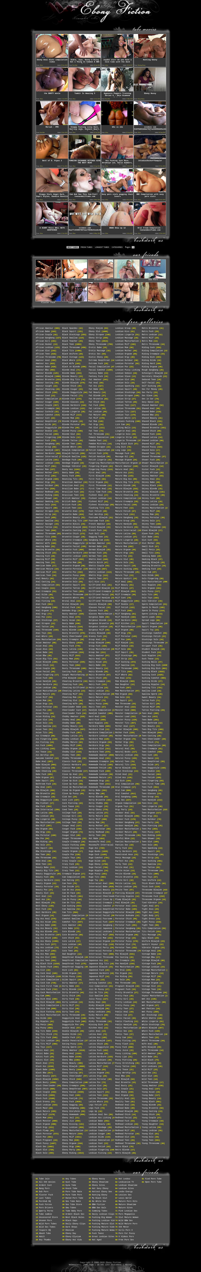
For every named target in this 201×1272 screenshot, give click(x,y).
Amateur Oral (43, 476)
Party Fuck (121, 848)
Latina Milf (95, 1066)
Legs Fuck (94, 1108)
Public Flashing (124, 1021)
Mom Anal (120, 678)
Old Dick (120, 781)
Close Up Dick (69, 781)
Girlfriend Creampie (100, 591)
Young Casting (149, 1111)
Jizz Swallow (96, 996)
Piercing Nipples (124, 896)
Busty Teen (68, 665)
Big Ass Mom (42, 954)
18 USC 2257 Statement (109, 1265)
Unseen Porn (45, 1220)
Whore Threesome (150, 1041)
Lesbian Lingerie (124, 334)
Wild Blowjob (149, 1063)
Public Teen (121, 1034)
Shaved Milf (148, 444)
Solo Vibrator (149, 601)
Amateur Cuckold (44, 412)
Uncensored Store (48, 1217)
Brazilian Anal (70, 485)
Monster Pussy (123, 720)
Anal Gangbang (43, 607)
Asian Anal (41, 646)
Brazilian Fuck (70, 492)
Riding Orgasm (149, 367)
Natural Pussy (123, 758)
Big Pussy (41, 1028)
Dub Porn (153, 279)
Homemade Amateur (98, 755)
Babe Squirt (42, 781)
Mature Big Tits (124, 482)
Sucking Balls (149, 662)
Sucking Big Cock (151, 665)
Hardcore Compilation (100, 732)
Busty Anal (68, 617)
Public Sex (121, 1031)
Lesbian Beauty (97, 1124)
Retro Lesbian (149, 334)
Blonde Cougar (69, 389)
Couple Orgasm (69, 851)
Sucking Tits (149, 688)
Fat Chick (94, 402)
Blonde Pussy (69, 431)
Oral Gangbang (123, 797)
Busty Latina (69, 649)
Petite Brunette (124, 877)
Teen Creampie (149, 748)
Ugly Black (148, 938)
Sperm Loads (148, 617)
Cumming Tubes (99, 1211)
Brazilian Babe (70, 489)
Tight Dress (148, 919)
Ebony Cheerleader (72, 1076)
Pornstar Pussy (123, 941)
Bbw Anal (40, 787)
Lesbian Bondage (97, 1127)
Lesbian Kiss (122, 331)
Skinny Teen (148, 524)
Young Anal (148, 1089)
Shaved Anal (148, 408)
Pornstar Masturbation (127, 931)
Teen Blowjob (149, 732)
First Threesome (97, 485)
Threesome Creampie (152, 893)
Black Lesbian (43, 1105)
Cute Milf (67, 947)
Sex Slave (147, 395)
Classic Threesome (72, 771)
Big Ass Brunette (45, 935)
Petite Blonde (123, 874)
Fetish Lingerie (97, 460)
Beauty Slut (42, 893)
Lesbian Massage (124, 338)
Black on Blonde (71, 367)
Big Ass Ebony (43, 941)
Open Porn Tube (153, 1182)
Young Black (148, 1102)
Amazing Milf (43, 559)
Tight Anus (148, 909)
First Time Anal (97, 489)
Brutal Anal (68, 601)
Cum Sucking (68, 906)
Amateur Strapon (44, 511)
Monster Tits (122, 723)
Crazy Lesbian (69, 867)
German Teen (95, 556)
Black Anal (41, 1063)
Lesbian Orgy (122, 357)
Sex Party (147, 392)
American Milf (43, 572)
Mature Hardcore (124, 527)
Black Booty (42, 1082)
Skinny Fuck (148, 498)
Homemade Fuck (96, 771)
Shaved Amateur (150, 405)
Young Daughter (150, 1124)
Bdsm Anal (41, 861)
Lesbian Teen (122, 405)
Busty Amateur (69, 614)
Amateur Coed (43, 395)
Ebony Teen (94, 341)
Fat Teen (93, 431)
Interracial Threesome (101, 957)
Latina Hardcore (97, 1057)
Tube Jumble (45, 1214)
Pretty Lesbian (123, 1002)
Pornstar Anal (123, 906)
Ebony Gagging (69, 1105)
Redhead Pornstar (124, 1134)
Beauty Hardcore (44, 880)
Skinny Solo (148, 521)
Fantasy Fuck (96, 376)
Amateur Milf (43, 466)
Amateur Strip (43, 514)
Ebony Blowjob (69, 1066)
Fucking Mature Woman (103, 1230)
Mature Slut (121, 559)
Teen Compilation (151, 745)
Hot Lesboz (124, 1179)
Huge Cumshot (96, 858)
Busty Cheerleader (72, 636)
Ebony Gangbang (70, 1108)
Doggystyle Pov (70, 1024)
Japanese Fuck (96, 970)
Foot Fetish (95, 511)
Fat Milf (93, 418)
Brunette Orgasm (71, 566)
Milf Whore (121, 675)
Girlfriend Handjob (99, 598)
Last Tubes (74, 302)
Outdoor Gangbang (124, 822)
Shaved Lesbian (150, 440)
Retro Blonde (122, 1150)
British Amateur (71, 498)
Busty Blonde (69, 630)
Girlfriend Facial (99, 594)
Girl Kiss (94, 582)
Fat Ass (93, 386)
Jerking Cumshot (97, 983)
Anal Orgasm (42, 610)
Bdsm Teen (41, 864)
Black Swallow (69, 338)
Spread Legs (148, 620)
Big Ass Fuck (43, 944)
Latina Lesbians (97, 1060)
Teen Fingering (150, 781)
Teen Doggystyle (150, 768)
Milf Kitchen (122, 623)
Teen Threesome (150, 870)
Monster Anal (122, 707)
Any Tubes (70, 1179)
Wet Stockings (149, 1015)
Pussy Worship (123, 1073)
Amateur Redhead (44, 492)
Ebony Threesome (97, 344)
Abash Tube (45, 1233)
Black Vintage (69, 357)
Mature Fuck (121, 514)
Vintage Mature (150, 973)
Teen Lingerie (149, 806)
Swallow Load (149, 691)
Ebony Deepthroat (71, 1089)
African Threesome (46, 357)
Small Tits (148, 553)
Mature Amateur (123, 466)
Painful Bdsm (122, 838)
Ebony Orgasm (69, 1143)
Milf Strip (121, 659)
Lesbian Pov (121, 367)
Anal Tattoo (42, 627)
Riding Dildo (149, 360)
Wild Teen (147, 1079)
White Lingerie (150, 1021)
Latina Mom (94, 1069)
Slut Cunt (147, 540)
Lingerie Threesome (125, 440)
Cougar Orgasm (69, 832)
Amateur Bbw (42, 370)
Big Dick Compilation (47, 1005)
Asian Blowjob (43, 662)
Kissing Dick (96, 1024)
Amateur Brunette (45, 379)
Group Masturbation (99, 649)
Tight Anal (148, 906)
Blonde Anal (68, 370)
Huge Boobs (94, 851)
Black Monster (43, 1121)
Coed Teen (67, 809)
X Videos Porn (126, 1236)
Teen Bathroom (149, 723)
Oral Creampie (123, 787)
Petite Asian (122, 870)
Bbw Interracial (44, 809)
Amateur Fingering (46, 437)
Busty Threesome (71, 668)
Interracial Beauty (99, 890)
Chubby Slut (68, 752)
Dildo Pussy (68, 976)
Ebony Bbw (67, 1060)
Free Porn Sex (126, 1240)
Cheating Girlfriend (73, 688)
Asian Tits (41, 732)
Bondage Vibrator (71, 466)
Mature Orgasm (123, 550)
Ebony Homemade (70, 1114)
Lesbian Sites (126, 1188)
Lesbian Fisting (97, 1153)
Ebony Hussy (98, 1179)
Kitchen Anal (96, 1028)
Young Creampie (150, 1121)
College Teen (69, 822)
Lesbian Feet (96, 1143)
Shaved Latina (149, 437)
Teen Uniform (149, 880)
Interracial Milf (98, 935)
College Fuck (69, 813)
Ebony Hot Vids (73, 1240)
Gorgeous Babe (96, 617)
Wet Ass (146, 999)
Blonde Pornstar (71, 424)
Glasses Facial (97, 607)
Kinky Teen (94, 1018)
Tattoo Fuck (148, 700)
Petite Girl (121, 880)
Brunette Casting (71, 530)
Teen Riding (148, 835)
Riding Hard (148, 363)
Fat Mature (94, 415)
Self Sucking (149, 386)
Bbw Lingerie (43, 819)
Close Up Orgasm (71, 790)
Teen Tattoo (148, 867)
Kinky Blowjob (96, 1005)
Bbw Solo (40, 845)
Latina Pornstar (97, 1079)
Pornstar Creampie (125, 922)
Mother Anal (121, 726)
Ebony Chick (68, 1079)
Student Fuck (149, 652)
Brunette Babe (69, 514)
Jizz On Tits (96, 992)
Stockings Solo (150, 639)
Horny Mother (96, 826)
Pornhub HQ (100, 302)
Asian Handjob (43, 681)
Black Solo (41, 1153)
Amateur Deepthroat (46, 421)
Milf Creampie (123, 594)
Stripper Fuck (149, 646)
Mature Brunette (124, 492)
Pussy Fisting (123, 1041)
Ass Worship (42, 755)
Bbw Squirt (41, 848)
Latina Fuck (95, 1050)
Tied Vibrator (149, 903)
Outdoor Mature (123, 832)
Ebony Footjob (69, 1098)
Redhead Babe (122, 1108)
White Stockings (150, 1024)
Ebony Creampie (70, 1085)
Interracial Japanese (100, 928)
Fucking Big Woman (102, 1217)
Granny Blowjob (97, 633)
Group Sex (94, 652)
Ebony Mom (67, 1140)
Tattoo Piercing (150, 710)
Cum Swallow (68, 909)
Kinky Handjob (96, 1008)
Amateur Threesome (46, 533)
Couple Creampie (71, 842)
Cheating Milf (69, 694)
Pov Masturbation (124, 967)
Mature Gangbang (124, 517)
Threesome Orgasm (151, 899)
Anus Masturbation (46, 639)
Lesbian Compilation (100, 1130)
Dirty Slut (68, 1008)
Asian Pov (41, 710)
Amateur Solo (43, 505)
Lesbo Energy (126, 1192)
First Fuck (94, 479)
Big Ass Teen (43, 960)
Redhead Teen (122, 1140)
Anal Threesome (44, 630)
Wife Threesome (150, 1050)
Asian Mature (43, 694)
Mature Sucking (123, 569)
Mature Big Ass (123, 479)
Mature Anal (121, 469)
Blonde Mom (68, 418)
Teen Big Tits (149, 729)
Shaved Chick (149, 431)
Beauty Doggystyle (46, 874)
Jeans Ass (94, 980)
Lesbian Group (123, 328)
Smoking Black (149, 559)
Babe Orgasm (42, 777)
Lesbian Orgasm (123, 354)
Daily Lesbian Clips (103, 1214)
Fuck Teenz (98, 1233)
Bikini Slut (42, 1060)
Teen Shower (148, 838)
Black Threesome (71, 347)
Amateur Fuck (43, 440)
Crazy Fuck (68, 864)
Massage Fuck (122, 453)
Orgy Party (121, 809)
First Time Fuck (97, 492)
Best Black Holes (74, 1217)
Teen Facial (148, 774)
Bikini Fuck (42, 1057)
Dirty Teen (68, 1012)
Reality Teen (122, 1102)
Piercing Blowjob (124, 893)
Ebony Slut (94, 331)
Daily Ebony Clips (75, 1224)
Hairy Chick (95, 678)
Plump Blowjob (123, 899)
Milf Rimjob (121, 643)
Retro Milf (148, 338)
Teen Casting (149, 736)
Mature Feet (121, 508)
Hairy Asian (95, 662)
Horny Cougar (96, 806)
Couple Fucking (70, 845)
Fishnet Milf (96, 501)
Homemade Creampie (99, 761)
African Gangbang (45, 338)
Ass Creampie (43, 736)
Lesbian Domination (99, 1140)
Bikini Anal (42, 1050)
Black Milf (41, 1114)
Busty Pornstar (70, 662)
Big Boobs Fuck (44, 967)
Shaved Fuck (148, 434)
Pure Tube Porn (73, 1195)
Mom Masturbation (124, 691)
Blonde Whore (69, 447)
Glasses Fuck (96, 610)
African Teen (43, 354)
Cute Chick (68, 938)
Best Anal (41, 896)
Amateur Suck (43, 517)
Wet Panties (148, 1008)
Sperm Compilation (152, 604)
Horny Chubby (96, 803)
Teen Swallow (149, 864)
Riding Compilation (152, 351)
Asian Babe (41, 652)
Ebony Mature (69, 1134)
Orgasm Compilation (125, 803)
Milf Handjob (122, 617)
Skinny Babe (148, 482)
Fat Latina (94, 408)
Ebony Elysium (73, 1236)
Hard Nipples (96, 723)
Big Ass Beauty (44, 928)
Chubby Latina (69, 736)
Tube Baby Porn (73, 1211)
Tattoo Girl (148, 704)
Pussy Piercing (123, 1060)
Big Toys (40, 1047)
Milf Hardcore (123, 620)
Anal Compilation (45, 585)
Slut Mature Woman (128, 1217)
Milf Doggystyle (124, 601)
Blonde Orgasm (69, 421)
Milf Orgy (120, 633)
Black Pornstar (44, 1134)
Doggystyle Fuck (71, 1021)
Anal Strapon (43, 623)
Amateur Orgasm (44, 479)
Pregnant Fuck (123, 989)
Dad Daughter (69, 954)
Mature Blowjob (123, 489)
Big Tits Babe (43, 1031)
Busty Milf (68, 655)
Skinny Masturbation (153, 508)
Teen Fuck (147, 787)
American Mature (44, 569)
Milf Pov (120, 639)
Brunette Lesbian (71, 556)
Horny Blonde (96, 797)
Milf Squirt (121, 652)
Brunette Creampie (72, 540)
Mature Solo (121, 562)
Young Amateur (149, 1085)
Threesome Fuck (150, 896)
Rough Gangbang (150, 370)
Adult (42, 1236)
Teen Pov (146, 829)
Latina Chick (96, 1044)
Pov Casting (121, 957)
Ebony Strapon (96, 334)
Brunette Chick (70, 533)
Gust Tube (70, 1182)
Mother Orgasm (123, 739)
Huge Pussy (94, 874)
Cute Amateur (69, 925)
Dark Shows (71, 1227)
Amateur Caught (44, 386)
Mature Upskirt (123, 578)
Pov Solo (120, 980)
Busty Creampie (70, 639)
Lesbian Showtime (128, 1185)
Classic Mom (68, 768)
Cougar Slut (68, 835)
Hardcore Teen (96, 752)
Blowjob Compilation (73, 450)
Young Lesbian (149, 1130)
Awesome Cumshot (44, 758)
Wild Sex (146, 1073)
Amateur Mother (44, 472)
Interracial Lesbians (100, 931)
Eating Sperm (69, 1047)
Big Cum (40, 996)
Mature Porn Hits (128, 1201)
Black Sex (41, 1146)
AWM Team (88, 1265)
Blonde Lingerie (71, 412)
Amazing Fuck (43, 556)
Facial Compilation (99, 367)
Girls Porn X (126, 1230)
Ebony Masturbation (72, 1130)
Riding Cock (148, 347)
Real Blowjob (122, 1079)
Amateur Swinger (44, 524)
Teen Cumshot (149, 752)
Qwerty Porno (46, 1211)
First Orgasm (96, 482)
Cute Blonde (68, 931)
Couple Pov (68, 854)
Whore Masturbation (152, 1034)
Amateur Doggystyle (46, 428)
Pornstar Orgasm (124, 935)
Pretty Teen (121, 1008)
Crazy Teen (68, 870)
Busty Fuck (68, 646)
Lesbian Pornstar (124, 363)
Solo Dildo (148, 575)
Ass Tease (41, 752)
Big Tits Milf (43, 1044)
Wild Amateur (149, 1053)
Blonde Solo (68, 437)
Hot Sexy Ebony (100, 1188)
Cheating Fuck (69, 684)
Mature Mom (121, 546)
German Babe (95, 546)
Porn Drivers (153, 302)
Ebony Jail (68, 1118)
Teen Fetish (148, 777)
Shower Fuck (148, 460)
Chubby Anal (68, 720)
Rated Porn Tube (74, 1198)
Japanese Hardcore (99, 973)
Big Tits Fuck (43, 1037)
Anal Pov (40, 617)
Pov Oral (120, 970)
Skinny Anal (148, 479)
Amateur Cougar (44, 402)
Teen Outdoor (149, 819)
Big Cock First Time (47, 986)
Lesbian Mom (121, 347)
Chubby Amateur (70, 716)
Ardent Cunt (100, 279)
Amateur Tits (43, 537)
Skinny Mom (148, 514)
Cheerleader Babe (71, 707)
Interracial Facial (99, 915)
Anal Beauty (42, 578)
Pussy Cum (120, 1037)
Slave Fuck (148, 533)
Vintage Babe (149, 954)
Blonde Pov (68, 428)
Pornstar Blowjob (124, 912)
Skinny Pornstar (150, 517)
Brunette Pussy (70, 575)
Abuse (128, 1265)
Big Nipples (42, 1021)
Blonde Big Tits (71, 379)
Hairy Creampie (97, 681)
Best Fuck (41, 909)
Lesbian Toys (122, 415)
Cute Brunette (69, 935)
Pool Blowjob (122, 903)
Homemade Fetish (97, 768)
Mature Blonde (123, 485)
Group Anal (94, 639)
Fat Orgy (93, 424)
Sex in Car (148, 399)
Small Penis (148, 550)
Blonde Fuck (68, 399)
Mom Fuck (120, 688)
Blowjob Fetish (70, 453)
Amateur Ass (42, 363)
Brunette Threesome (72, 594)
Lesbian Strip (123, 399)
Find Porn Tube (153, 1179)
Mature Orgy (121, 553)
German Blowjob (97, 550)
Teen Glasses (149, 793)
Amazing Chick (43, 553)
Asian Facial (43, 671)
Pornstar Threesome (125, 951)
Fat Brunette (96, 399)
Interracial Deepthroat (102, 909)
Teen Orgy (147, 816)
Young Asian (148, 1092)
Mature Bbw (121, 476)
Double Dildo (69, 1034)
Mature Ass (121, 472)
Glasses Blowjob (97, 604)
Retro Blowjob (123, 1153)
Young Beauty (149, 1098)
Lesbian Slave (123, 376)
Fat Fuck (93, 405)
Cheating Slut (69, 700)
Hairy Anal (94, 659)
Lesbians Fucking (124, 421)
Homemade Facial (97, 765)
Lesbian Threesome (125, 408)
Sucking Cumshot (150, 678)
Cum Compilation (71, 877)
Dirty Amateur (69, 983)
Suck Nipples (149, 655)
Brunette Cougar (71, 537)
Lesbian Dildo (96, 1137)
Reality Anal (122, 1098)
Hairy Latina (96, 688)
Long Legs (120, 450)
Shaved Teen (148, 453)
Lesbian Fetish (97, 1146)
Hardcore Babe (96, 726)
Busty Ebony (68, 643)
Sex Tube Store (73, 1204)
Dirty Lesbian (69, 1002)
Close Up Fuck (69, 784)
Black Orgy (41, 1127)
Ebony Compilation (72, 1082)
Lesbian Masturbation (127, 341)
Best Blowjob (43, 903)
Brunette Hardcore (72, 553)
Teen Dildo (148, 765)
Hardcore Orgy (96, 745)
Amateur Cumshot (44, 415)
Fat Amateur (95, 379)
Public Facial (123, 1018)
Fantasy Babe (96, 373)
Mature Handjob (123, 524)
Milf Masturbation (125, 627)
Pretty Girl (121, 999)
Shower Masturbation (153, 463)
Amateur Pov (42, 489)
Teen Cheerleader (151, 739)
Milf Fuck (120, 610)
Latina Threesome (98, 1098)
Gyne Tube (70, 1185)
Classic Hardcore (71, 765)
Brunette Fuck (69, 550)
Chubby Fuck (68, 732)
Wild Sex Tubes (47, 1227)
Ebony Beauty (69, 1063)
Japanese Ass (96, 960)
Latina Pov (94, 1082)
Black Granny (43, 1102)
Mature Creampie (124, 501)
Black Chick (42, 1089)
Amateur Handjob (44, 450)
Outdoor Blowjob (124, 816)
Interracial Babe (98, 886)
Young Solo (148, 1137)
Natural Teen (122, 761)
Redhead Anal (122, 1105)
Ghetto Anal (95, 559)
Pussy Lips (121, 1057)
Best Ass (40, 899)
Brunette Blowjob (71, 527)
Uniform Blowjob (150, 941)
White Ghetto (149, 1018)
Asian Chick (42, 665)
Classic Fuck (69, 761)
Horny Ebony (95, 809)
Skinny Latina (149, 501)
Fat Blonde (94, 395)
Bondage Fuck (69, 460)
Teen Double (148, 771)
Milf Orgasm (121, 630)
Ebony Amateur (69, 1050)
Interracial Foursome (100, 919)
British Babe (69, 501)
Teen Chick (148, 742)
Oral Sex (120, 800)
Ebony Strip (95, 338)
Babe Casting (43, 768)
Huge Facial (95, 867)
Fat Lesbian (95, 412)
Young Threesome (150, 1143)
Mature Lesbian (123, 537)
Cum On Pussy (69, 899)
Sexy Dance (148, 402)
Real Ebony (121, 1092)
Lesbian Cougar (97, 1134)
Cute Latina (68, 941)
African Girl (43, 341)
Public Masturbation (126, 1028)
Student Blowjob (150, 649)
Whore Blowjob (149, 1028)
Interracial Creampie (100, 903)
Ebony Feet (68, 1095)
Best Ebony (41, 906)
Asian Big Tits (44, 659)
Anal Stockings (44, 620)
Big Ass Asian (43, 922)
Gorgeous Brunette (99, 623)
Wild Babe (147, 1057)
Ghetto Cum (94, 569)
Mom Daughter (122, 684)
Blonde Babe (68, 373)
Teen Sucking (149, 861)
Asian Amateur (43, 643)
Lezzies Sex (125, 1195)
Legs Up (93, 1111)
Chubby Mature (69, 742)
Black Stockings (71, 334)
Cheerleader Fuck (71, 713)
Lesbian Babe (96, 1121)
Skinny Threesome (151, 527)
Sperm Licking (149, 614)
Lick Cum (120, 424)
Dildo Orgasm (69, 973)
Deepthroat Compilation (75, 960)
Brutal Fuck (68, 607)
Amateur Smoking (44, 501)
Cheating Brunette (72, 681)
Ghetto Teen (95, 578)
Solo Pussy (148, 591)
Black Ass (41, 1066)
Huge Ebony (94, 864)
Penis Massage (123, 858)
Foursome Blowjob (98, 517)
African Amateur (44, 328)
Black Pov (41, 1137)
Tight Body (148, 915)
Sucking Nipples (150, 684)
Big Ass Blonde (44, 931)
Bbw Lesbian (42, 816)
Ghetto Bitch (96, 562)
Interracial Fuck (98, 922)
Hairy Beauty (96, 668)
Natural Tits (122, 765)
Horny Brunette (97, 800)
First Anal (94, 472)
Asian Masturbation (46, 691)
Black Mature (43, 1111)
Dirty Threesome (71, 1015)
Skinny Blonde (149, 489)
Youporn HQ (45, 1230)
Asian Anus (41, 649)
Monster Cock (122, 710)
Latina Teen (95, 1095)
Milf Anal (120, 582)
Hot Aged (96, 1240)
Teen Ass (146, 716)
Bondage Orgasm (70, 463)
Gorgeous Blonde (97, 620)
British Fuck (69, 505)
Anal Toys (41, 633)
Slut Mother (148, 543)
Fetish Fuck (95, 453)
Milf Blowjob (122, 591)
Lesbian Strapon (124, 395)
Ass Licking (42, 748)
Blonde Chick (69, 386)
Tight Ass (147, 912)
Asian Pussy (42, 713)
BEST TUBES (72, 247)
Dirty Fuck (68, 999)
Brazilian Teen (70, 495)
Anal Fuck (41, 604)
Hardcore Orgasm (97, 742)
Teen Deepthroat (150, 761)
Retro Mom (147, 341)
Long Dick (120, 447)
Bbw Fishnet (42, 803)
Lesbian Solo (122, 383)
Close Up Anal (69, 774)
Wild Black (148, 1060)
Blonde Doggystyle (72, 392)
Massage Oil (121, 456)
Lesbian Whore (123, 418)
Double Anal (68, 1028)
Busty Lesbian (69, 652)
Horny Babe (94, 790)
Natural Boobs (123, 752)
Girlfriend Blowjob (99, 588)
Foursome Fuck (96, 521)
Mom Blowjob (121, 681)
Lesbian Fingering (99, 1150)
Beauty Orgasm (43, 883)
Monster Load (122, 716)
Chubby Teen (68, 755)
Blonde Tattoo (69, 440)
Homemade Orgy (96, 781)
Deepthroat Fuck (71, 964)
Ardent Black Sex (74, 1214)
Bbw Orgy (40, 832)
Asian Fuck (41, 678)
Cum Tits (67, 912)
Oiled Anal (121, 774)
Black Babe (41, 1069)
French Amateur (97, 524)
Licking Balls (123, 428)
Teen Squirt (148, 851)
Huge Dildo (94, 861)
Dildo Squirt (69, 980)
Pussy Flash (121, 1044)
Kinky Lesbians (97, 1012)
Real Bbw (120, 1076)
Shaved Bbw (148, 415)
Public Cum (121, 1015)
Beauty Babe (42, 867)
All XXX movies (74, 279)
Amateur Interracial (47, 456)
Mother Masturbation (126, 736)
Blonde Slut (68, 434)
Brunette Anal (69, 511)
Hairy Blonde (96, 671)
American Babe (43, 566)
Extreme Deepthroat (99, 360)
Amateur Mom (42, 469)
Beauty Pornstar (44, 886)
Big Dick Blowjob (45, 1002)
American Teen (43, 575)
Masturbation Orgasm (126, 463)
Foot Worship (96, 514)
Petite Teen (121, 890)
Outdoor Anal (122, 813)
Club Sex (67, 797)
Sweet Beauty (149, 697)
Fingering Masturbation (102, 463)
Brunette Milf (69, 559)
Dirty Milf (68, 1005)
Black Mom (41, 1118)
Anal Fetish (42, 598)
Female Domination (99, 437)
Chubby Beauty (69, 726)
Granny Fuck (95, 636)
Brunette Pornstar (72, 569)
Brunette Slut (69, 578)
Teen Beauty (148, 726)
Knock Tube (71, 1188)
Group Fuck (94, 646)
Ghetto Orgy (95, 575)
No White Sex (99, 1201)
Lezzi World (125, 1198)
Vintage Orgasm (150, 983)
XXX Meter (124, 1227)
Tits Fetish (148, 931)
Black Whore (68, 360)
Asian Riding (43, 716)
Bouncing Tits (69, 479)
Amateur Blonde (44, 373)
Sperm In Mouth (150, 607)
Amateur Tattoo (44, 527)
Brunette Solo (69, 582)
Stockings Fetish (151, 636)
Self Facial (148, 383)
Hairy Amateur (96, 655)
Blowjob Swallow (71, 456)
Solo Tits (147, 594)
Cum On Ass (68, 890)
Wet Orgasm (148, 1005)
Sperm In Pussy (150, 610)
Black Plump (42, 1130)
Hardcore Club (96, 729)
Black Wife (68, 363)
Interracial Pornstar (100, 951)
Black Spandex (69, 328)
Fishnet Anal (96, 495)
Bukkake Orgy (69, 610)
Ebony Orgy (68, 1146)
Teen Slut (147, 842)
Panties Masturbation (127, 842)
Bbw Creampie (43, 797)
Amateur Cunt (43, 418)
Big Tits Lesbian (45, 1041)
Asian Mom (41, 700)
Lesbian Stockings (125, 392)
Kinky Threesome (97, 1021)
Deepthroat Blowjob (72, 957)
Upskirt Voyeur (150, 944)
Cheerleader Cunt (71, 710)
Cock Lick (67, 800)
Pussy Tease (121, 1069)
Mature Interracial (125, 530)
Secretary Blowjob (152, 376)
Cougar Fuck (68, 829)
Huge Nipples (96, 870)
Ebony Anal (68, 1053)
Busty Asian (68, 620)
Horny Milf (94, 819)
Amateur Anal (43, 360)
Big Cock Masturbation (48, 992)
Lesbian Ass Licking (100, 1118)
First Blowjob (96, 476)
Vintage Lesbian (150, 967)
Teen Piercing (149, 826)
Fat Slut (93, 428)
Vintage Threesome (152, 992)
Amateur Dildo (43, 424)
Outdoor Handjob (124, 826)
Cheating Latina (71, 691)
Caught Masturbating (73, 675)
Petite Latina (123, 883)
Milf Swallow (122, 665)
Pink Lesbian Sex (128, 1211)
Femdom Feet (95, 440)
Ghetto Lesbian (97, 572)
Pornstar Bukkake (124, 915)
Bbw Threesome (43, 858)
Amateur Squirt (44, 508)
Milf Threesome (123, 668)
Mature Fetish (123, 511)
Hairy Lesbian (96, 691)
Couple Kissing (70, 848)
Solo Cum (146, 572)
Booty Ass (67, 469)
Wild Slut (147, 1076)
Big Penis (41, 1024)
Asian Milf (41, 697)
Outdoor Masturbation (127, 829)
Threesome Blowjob (152, 890)
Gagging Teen (96, 537)
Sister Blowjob (150, 466)
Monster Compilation (126, 713)
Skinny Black (149, 485)
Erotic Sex (94, 354)
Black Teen (68, 344)
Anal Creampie (43, 591)
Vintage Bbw (148, 957)
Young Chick (148, 1114)
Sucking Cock (149, 675)
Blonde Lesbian (70, 408)
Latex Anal (94, 1031)
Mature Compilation (125, 498)
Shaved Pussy (149, 447)
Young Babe (148, 1095)
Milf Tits (120, 671)
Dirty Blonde (69, 989)
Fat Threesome (96, 434)
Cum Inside (68, 886)
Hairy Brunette (97, 675)
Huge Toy (93, 880)
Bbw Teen (40, 854)
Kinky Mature (96, 1015)
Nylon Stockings (124, 771)
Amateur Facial (44, 434)
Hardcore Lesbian (98, 736)
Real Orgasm (121, 1095)
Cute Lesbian (69, 944)
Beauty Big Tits (44, 870)
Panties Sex (121, 845)
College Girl (69, 816)
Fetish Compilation (99, 450)
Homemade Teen (96, 784)
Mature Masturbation (126, 543)
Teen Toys (147, 877)
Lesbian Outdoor (124, 360)
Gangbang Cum (96, 540)
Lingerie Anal (123, 431)
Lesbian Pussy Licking (127, 370)
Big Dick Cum (43, 1008)
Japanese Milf (96, 976)
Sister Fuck (148, 469)
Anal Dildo (41, 594)
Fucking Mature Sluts (103, 1224)
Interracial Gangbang (100, 925)
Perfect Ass (121, 861)
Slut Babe (147, 537)
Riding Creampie (150, 354)
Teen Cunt (147, 755)
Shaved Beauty (149, 418)
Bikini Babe (42, 1053)
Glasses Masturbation (100, 614)
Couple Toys (68, 858)
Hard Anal (94, 716)
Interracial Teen (98, 954)
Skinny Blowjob (150, 492)
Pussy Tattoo (122, 1066)
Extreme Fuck (96, 363)
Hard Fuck (94, 720)
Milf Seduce (121, 646)
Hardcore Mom (96, 739)
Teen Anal (147, 713)
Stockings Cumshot (152, 633)
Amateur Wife (43, 543)
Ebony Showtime (100, 1182)
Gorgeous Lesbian (98, 627)
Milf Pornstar (123, 636)
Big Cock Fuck (43, 989)
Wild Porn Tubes (48, 1224)
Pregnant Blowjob (124, 986)
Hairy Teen (94, 707)
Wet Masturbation (151, 1002)
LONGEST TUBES (102, 247)
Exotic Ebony (96, 357)
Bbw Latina (41, 813)
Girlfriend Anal (97, 585)
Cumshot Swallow (71, 919)
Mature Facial (123, 505)
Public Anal (121, 1012)
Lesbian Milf (122, 344)
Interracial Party (99, 947)
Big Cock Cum (43, 983)
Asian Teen (41, 729)
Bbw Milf (40, 826)
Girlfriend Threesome (100, 601)
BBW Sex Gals (99, 1208)
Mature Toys (121, 575)
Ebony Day (70, 1233)
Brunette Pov (69, 572)
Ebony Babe (68, 1057)
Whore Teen (148, 1037)
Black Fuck (41, 1098)
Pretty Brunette (124, 992)
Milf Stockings (123, 655)
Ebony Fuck (68, 1102)
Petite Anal (121, 867)
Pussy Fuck (121, 1047)
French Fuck (95, 530)
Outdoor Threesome (125, 835)
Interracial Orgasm (99, 941)
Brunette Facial (71, 546)
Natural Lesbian (124, 755)
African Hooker (44, 344)
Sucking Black (149, 671)
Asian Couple (43, 668)
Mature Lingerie (124, 540)
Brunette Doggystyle (73, 543)
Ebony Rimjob (96, 328)
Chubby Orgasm (69, 748)
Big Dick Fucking (45, 1012)
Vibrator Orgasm (150, 947)
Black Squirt (69, 331)
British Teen (69, 508)
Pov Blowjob (121, 954)
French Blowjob (97, 527)
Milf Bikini (121, 588)
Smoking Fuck (149, 569)
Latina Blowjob (97, 1041)
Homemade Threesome (99, 787)
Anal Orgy (41, 614)
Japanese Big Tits (99, 964)
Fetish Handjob (97, 456)
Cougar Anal (68, 826)
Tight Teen (148, 925)
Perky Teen (121, 864)
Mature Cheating (124, 495)
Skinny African (150, 472)
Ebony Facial (69, 1092)
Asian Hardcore (44, 684)
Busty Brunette (70, 633)
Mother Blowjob (123, 729)
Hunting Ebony (99, 1195)
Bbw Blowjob (42, 790)
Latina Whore (96, 1102)
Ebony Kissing (69, 1124)
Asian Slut (41, 720)
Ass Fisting (42, 742)
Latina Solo (95, 1089)
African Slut (43, 351)
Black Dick (41, 1095)
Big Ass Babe (43, 925)
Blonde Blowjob (70, 383)
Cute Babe (67, 928)
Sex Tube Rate (73, 1201)
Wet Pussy (147, 1012)
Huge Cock (94, 854)
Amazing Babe (43, 546)
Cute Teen (67, 951)
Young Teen (148, 1140)
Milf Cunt (120, 598)
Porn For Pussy (127, 1233)
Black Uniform (69, 354)
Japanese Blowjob (98, 967)
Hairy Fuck (94, 684)
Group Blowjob (96, 643)
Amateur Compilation (47, 399)
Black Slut (41, 1150)
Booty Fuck (68, 476)
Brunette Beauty (71, 517)
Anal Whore (41, 636)
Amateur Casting (44, 383)
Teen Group (148, 797)
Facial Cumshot (97, 370)
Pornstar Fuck (123, 925)
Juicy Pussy (95, 999)
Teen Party (148, 822)
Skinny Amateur (150, 476)
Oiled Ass (120, 777)
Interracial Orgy (98, 944)
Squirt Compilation (152, 623)
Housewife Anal (97, 842)
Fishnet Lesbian (97, 498)
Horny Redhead (96, 832)
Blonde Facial (69, 395)
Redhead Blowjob (124, 1111)
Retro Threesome (150, 344)
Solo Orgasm (148, 588)
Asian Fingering (44, 675)
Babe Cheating (43, 771)
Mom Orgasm (121, 694)
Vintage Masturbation (153, 970)
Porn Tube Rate (73, 1192)
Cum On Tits (68, 903)
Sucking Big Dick (151, 668)
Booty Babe (68, 472)
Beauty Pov (41, 890)
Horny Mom (94, 822)
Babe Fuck (41, 774)
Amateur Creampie (45, 408)
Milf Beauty (121, 585)
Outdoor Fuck (122, 819)
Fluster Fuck (48, 302)
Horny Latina (96, 813)
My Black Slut (99, 1198)
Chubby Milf (68, 745)
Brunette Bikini (71, 524)
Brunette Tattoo (71, 588)
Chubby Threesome (71, 758)
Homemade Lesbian (98, 774)
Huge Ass (93, 848)
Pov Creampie (122, 960)
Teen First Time (150, 784)
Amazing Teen (43, 562)
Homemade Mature (97, 777)
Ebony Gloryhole (71, 1111)
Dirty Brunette (70, 992)
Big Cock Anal (43, 973)
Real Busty (121, 1085)
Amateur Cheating (45, 389)
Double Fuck (68, 1037)
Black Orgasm (43, 1124)
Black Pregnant (44, 1140)
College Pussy (69, 819)
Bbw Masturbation (45, 822)
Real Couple (121, 1089)
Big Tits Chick (44, 1034)
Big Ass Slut (43, 957)
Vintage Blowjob (150, 960)
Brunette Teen (69, 591)
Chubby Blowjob (70, 729)
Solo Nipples (149, 585)
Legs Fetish (95, 1105)
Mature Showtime (127, 1204)
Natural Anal (122, 748)
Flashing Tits (96, 508)
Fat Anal (93, 383)
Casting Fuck (69, 671)
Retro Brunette (150, 328)
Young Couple (149, 1118)
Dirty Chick (68, 996)
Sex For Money (149, 389)
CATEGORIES (117, 247)
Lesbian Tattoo (123, 402)
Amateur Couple (44, 405)
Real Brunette (123, 1082)
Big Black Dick (44, 964)
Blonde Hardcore (71, 405)
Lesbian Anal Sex (98, 1114)
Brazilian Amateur (72, 482)
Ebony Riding (69, 1153)
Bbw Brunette (43, 793)
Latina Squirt (96, 1092)
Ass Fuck (40, 745)
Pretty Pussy (122, 1005)
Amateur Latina (44, 460)
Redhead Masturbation (127, 1127)
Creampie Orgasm (71, 874)
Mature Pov (121, 556)
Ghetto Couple (96, 566)
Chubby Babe (68, 723)
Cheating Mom (69, 697)
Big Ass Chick (43, 938)
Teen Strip (148, 858)
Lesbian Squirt (123, 389)
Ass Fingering (43, 739)
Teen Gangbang (149, 790)
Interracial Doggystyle (102, 912)
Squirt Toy (148, 630)
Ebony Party (68, 1150)
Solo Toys (147, 598)
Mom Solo (120, 697)
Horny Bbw (94, 793)
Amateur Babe (43, 367)
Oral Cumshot (122, 793)
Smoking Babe (149, 556)
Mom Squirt (121, 700)
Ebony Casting (69, 1073)
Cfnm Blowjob (69, 678)
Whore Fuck (148, 1031)
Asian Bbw (41, 655)
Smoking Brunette (151, 566)
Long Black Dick (124, 444)
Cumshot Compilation (73, 915)
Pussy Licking (123, 1053)
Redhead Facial (123, 1118)
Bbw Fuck (40, 806)
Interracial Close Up (100, 899)
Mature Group (122, 521)
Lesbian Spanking (124, 386)
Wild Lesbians (149, 1066)
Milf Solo (120, 649)
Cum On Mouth (69, 896)
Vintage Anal (149, 951)
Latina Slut (95, 1085)
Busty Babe (68, 623)
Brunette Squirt (71, 585)
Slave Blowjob (149, 530)
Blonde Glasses (70, 402)
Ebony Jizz (68, 1121)
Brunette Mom (69, 562)
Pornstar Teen (123, 947)
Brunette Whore (70, 598)
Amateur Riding (44, 495)
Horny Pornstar (97, 829)
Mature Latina (123, 533)
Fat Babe (93, 389)
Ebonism (69, 1230)
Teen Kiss (147, 803)
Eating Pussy (69, 1044)
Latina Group (96, 1053)
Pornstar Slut (123, 944)
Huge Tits (94, 877)
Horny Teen (94, 835)
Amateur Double (44, 431)
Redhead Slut (122, 1137)
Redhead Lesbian (124, 1124)
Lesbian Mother (123, 351)
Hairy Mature (96, 697)
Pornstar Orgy (123, 938)
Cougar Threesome (71, 838)
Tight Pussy (148, 922)
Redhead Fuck (122, 1121)
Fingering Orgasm (98, 466)
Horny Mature (96, 816)
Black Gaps (71, 1220)
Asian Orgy (41, 704)
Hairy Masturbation (99, 694)
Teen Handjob (149, 800)
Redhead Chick (123, 1114)
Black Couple (43, 1092)
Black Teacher (69, 341)
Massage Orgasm (123, 460)
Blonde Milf (68, 415)
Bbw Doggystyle (44, 800)
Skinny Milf (148, 511)
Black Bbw (41, 1073)
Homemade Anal (96, 758)
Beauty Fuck (42, 877)
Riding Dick (148, 357)
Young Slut (148, 1134)
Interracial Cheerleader (102, 896)
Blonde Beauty (69, 376)
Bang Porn (127, 279)
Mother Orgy (121, 742)
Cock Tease (68, 806)
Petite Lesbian (123, 886)
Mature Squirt (123, 566)
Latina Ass (94, 1037)
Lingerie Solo (123, 434)
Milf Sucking (122, 662)
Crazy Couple (69, 861)
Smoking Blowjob (150, 562)
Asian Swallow (43, 726)
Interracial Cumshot (100, 906)
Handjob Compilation (100, 710)
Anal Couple (42, 588)
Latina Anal (95, 1034)
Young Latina (149, 1127)
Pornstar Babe (123, 909)
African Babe (43, 331)
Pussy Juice (121, 1050)
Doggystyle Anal (71, 1018)
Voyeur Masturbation (153, 996)
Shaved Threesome (151, 456)
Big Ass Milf (43, 951)
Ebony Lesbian (69, 1127)
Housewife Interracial (101, 845)
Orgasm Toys (121, 806)
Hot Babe (93, 838)
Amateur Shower (44, 498)
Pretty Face (121, 996)
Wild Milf (147, 1069)
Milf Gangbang (123, 614)
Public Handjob (123, 1024)
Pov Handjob (121, 964)
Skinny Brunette (150, 495)
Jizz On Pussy (96, 989)
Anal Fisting (43, 601)
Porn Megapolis (127, 1214)
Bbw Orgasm (41, 829)
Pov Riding (121, 976)
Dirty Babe (68, 986)
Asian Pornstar (44, 707)
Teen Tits (147, 874)
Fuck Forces (127, 302)
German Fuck (95, 553)
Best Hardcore (43, 912)
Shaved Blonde (149, 424)
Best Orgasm (42, 915)
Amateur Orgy (43, 482)
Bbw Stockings (43, 851)
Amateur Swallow (44, 521)
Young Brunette (150, 1108)
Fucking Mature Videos (104, 1227)
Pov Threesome (123, 983)
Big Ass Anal (43, 919)
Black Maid (41, 1108)
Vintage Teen (149, 989)
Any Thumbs (45, 1240)
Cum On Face (68, 893)
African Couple (44, 334)
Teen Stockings (150, 854)
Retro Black (121, 1146)
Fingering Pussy (97, 469)
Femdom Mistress (97, 444)
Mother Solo (121, 745)
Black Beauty (43, 1076)
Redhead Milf (122, 1130)
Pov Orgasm (121, 973)
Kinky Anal (94, 1002)
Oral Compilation (124, 784)
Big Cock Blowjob (45, 976)
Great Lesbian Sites (103, 1236)
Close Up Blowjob (71, 777)
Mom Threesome (123, 704)
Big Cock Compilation (47, 980)
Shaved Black (149, 421)
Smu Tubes (70, 1208)
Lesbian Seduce (123, 373)
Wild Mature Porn (128, 1224)
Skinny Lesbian (150, 505)
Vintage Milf (149, 976)
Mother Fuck (121, 732)
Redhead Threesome (125, 1143)
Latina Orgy (95, 1076)
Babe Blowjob (43, 765)
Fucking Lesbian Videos (105, 1220)
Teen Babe (147, 720)
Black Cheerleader (46, 1085)
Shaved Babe (148, 412)
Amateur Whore (43, 540)
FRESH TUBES (86, 247)
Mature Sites (126, 1208)
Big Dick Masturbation (48, 1015)
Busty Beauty (69, 627)
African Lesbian (44, 347)
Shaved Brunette (150, 428)
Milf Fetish (121, 607)
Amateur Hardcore (45, 453)
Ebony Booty (68, 1069)
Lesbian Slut (122, 379)
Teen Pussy (148, 832)
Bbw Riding (41, 842)
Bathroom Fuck (43, 784)
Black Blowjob (43, 1079)
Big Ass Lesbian (44, 947)
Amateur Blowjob (44, 376)
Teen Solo (147, 845)
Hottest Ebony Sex (102, 1192)
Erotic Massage (97, 351)
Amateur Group (43, 447)
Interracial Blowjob (100, 893)
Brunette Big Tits (72, 521)
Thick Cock (148, 886)
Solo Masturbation (152, 582)
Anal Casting (43, 582)
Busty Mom (67, 659)
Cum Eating (68, 880)
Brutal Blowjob (70, 604)
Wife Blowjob (149, 1047)
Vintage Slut (149, 986)
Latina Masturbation (100, 1063)
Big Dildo (41, 1018)
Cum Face (67, 883)
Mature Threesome (124, 572)
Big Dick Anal (43, 999)
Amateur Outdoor (44, 485)
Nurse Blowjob (123, 768)
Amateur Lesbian (44, 463)
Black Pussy (42, 1143)
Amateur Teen (43, 530)
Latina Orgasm (96, 1073)
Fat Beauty (94, 392)
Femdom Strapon (97, 447)
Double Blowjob (70, 1031)
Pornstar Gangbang (125, 928)
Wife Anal (147, 1044)
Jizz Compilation (98, 986)
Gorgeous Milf (96, 630)
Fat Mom (93, 421)
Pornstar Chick (123, 919)
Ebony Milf (68, 1137)
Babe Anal (41, 761)
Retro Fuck (148, 331)
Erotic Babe (95, 347)
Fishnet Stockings (99, 505)
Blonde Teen (68, 444)
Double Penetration (72, 1041)
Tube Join (48, 279)
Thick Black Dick (151, 883)
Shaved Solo (148, 450)
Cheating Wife (69, 704)
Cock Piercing (69, 803)
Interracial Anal (98, 883)
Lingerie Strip (123, 437)
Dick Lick (67, 970)
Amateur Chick (43, 392)
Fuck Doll (94, 533)
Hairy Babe (94, 665)
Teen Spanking (149, 848)
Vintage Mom (148, 980)
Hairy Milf (94, 700)
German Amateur (97, 543)
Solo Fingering (150, 578)
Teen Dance (148, 758)
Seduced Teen (149, 379)
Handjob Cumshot (97, 713)
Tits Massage (149, 935)
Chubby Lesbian (70, 739)
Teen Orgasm (148, 813)
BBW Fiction (98, 1204)
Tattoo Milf (148, 707)
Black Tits (68, 351)
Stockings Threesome (153, 643)
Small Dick (148, 546)
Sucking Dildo (149, 681)
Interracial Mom (97, 938)
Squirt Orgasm (149, 627)
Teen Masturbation (152, 809)
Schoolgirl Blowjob (152, 373)
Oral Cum (120, 790)
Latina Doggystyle (99, 1047)
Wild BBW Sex (126, 1220)
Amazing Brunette (45, 550)
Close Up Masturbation (74, 787)
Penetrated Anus (124, 854)
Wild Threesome (150, 1082)
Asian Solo (41, 723)
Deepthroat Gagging (72, 967)
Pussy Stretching (124, 1063)
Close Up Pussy (70, 793)
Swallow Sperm (149, 694)
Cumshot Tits (69, 922)
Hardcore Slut (96, 748)
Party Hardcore (123, 851)
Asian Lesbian (43, 688)
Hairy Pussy (95, 704)
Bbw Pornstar (43, 835)
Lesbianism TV (126, 1182)
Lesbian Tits (122, 412)
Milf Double (121, 604)
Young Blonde (149, 1105)
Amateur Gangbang (45, 444)
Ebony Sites (98, 1185)
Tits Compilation (151, 928)
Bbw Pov (40, 838)
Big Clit (40, 970)
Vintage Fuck (149, 964)
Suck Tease (148, 659)
